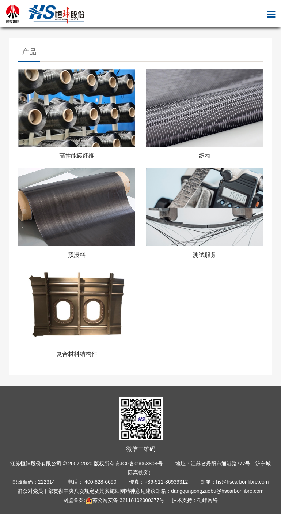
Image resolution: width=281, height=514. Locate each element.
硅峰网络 (207, 500)
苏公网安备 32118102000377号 (124, 500)
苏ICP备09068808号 (139, 463)
